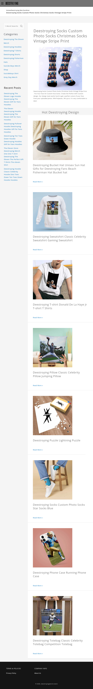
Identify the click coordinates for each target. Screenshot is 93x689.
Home (8, 10)
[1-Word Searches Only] (11, 26)
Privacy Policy (11, 673)
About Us (37, 673)
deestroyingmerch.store (49, 684)
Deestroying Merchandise (20, 10)
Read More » (38, 182)
